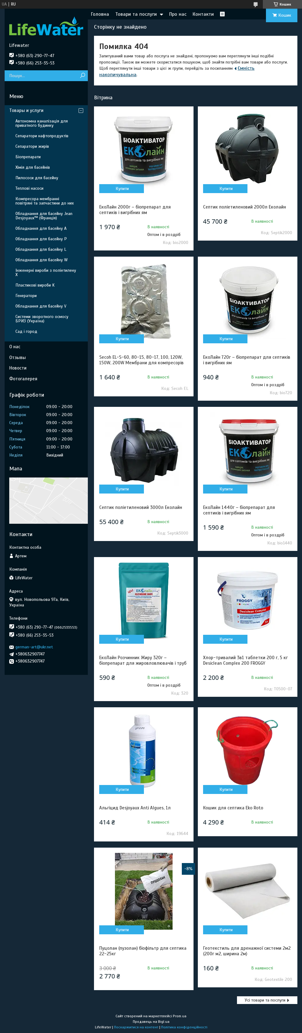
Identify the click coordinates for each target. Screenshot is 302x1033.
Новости (18, 368)
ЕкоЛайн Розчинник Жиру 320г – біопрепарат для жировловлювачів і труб (142, 660)
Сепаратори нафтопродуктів (41, 135)
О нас (14, 346)
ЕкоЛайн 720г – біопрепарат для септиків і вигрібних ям (246, 360)
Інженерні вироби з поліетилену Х (45, 272)
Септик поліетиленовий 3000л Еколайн (140, 507)
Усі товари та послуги (265, 1000)
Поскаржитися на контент (136, 1027)
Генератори (26, 295)
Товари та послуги (136, 14)
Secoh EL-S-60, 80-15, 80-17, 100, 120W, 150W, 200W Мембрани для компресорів (141, 360)
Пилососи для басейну (36, 177)
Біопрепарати (28, 156)
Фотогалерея (23, 379)
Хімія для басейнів (32, 167)
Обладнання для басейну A (41, 228)
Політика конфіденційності (184, 1027)
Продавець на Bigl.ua (151, 1021)
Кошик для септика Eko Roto (233, 808)
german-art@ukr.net (34, 647)
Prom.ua (179, 1016)
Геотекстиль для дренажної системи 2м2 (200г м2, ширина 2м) (247, 951)
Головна (100, 14)
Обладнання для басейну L (40, 249)
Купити (122, 188)
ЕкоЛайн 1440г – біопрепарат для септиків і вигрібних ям (239, 510)
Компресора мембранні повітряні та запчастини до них (44, 201)
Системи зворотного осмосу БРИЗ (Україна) (41, 319)
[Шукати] (82, 75)
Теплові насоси (29, 188)
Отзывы (17, 357)
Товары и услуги (26, 110)
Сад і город (26, 331)
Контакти (203, 14)
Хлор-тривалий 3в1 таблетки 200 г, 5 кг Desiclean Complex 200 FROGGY (245, 660)
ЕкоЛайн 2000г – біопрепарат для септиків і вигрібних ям (135, 209)
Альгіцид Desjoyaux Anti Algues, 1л (135, 808)
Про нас (177, 14)
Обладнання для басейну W (41, 259)
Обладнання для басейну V (40, 306)
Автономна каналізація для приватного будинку (41, 123)
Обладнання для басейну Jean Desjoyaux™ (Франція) (43, 216)
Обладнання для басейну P (41, 239)
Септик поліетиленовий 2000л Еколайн (244, 207)
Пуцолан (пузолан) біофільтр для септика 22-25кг (142, 951)
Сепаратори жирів (32, 146)
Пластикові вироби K (35, 285)
